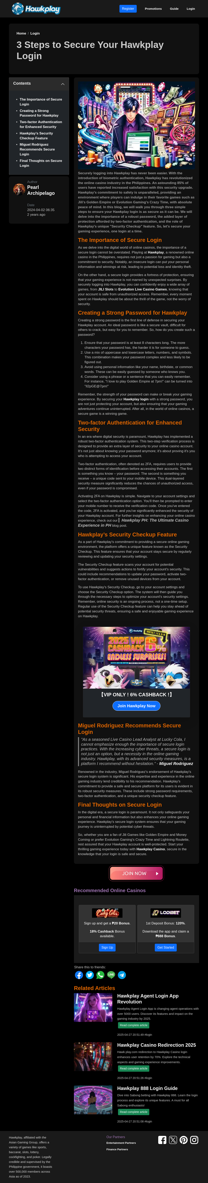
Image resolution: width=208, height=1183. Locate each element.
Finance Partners (117, 1149)
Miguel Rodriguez (176, 763)
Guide (174, 8)
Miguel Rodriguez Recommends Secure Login (37, 149)
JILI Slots (106, 289)
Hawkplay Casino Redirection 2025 (156, 1045)
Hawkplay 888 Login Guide (147, 1088)
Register (128, 8)
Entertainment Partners (121, 1142)
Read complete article (133, 1025)
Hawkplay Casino (150, 849)
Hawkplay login (136, 399)
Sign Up (107, 947)
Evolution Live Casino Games (142, 289)
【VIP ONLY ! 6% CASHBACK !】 (136, 694)
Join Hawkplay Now (137, 706)
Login (191, 8)
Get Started (165, 947)
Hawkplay (156, 252)
